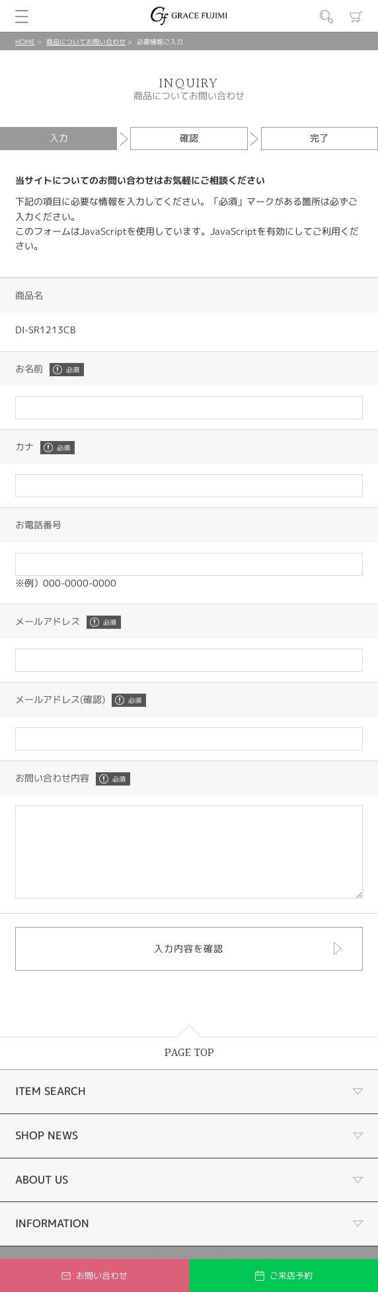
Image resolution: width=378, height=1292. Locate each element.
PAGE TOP (189, 1070)
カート (356, 16)
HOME (25, 41)
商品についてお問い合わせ (86, 41)
